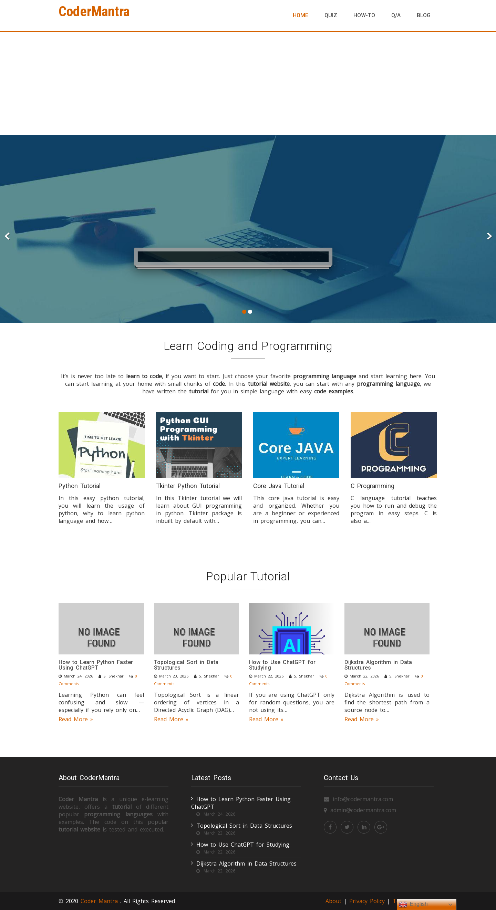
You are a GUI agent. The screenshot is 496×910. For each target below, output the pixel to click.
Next (488, 236)
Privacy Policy (368, 901)
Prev (7, 236)
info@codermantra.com (363, 799)
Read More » (76, 719)
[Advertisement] (248, 83)
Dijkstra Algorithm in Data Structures (378, 665)
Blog (424, 15)
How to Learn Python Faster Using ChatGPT (96, 665)
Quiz (330, 15)
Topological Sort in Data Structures (186, 665)
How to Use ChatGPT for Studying (282, 665)
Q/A (396, 15)
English (413, 904)
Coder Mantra (100, 901)
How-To (364, 15)
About (333, 901)
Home (300, 15)
